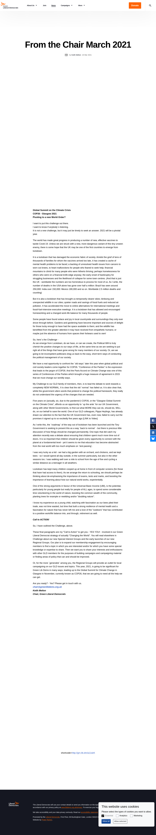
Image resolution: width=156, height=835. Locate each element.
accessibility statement (89, 812)
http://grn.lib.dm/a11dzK (83, 753)
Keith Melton (76, 55)
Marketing (138, 816)
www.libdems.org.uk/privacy (71, 807)
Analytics (123, 816)
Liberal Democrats (53, 817)
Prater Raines (47, 820)
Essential (109, 816)
